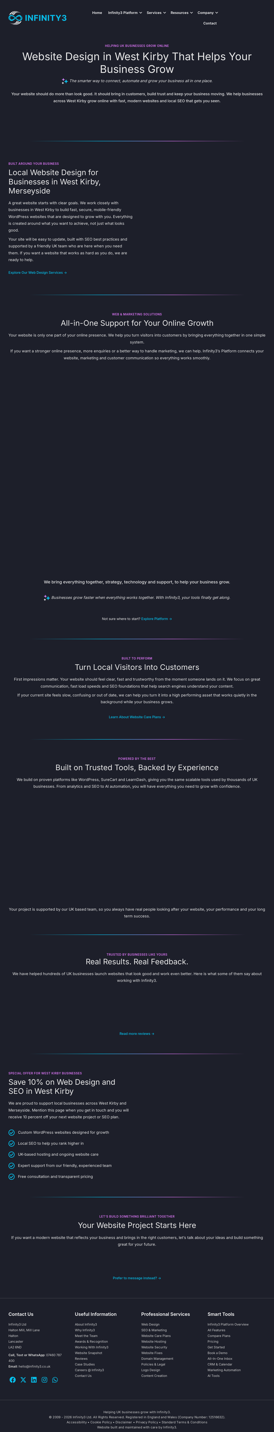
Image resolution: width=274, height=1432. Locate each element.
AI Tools (214, 1376)
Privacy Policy (147, 1422)
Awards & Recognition (91, 1341)
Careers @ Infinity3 (89, 1370)
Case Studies (85, 1364)
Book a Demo (217, 1353)
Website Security (154, 1347)
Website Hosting (153, 1341)
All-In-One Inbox (220, 1359)
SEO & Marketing (154, 1330)
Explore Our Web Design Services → (37, 272)
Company (206, 13)
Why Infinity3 (85, 1330)
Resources (180, 13)
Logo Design (150, 1370)
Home (97, 13)
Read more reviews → (137, 1033)
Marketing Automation (224, 1370)
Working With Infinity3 (91, 1347)
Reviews (81, 1359)
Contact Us (83, 1376)
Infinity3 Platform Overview (228, 1324)
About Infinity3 (86, 1324)
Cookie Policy (101, 1422)
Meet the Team (86, 1336)
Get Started (216, 1347)
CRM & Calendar (220, 1364)
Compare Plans (219, 1336)
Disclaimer (124, 1422)
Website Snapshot (88, 1353)
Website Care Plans (156, 1336)
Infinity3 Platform (123, 13)
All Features (216, 1330)
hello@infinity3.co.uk (34, 1366)
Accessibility (77, 1422)
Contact (210, 23)
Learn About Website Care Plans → (137, 717)
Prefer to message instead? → (137, 1278)
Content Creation (154, 1376)
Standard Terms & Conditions (184, 1422)
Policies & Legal (153, 1364)
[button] (141, 12)
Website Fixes (151, 1353)
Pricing (213, 1341)
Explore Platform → (156, 619)
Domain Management (157, 1359)
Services (154, 13)
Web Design (150, 1324)
